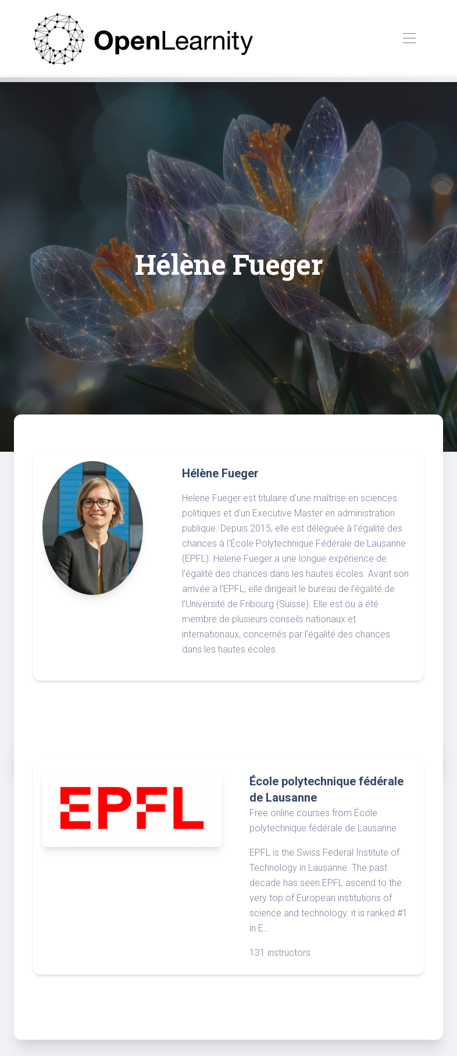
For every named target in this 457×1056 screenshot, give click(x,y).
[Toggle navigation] (409, 38)
